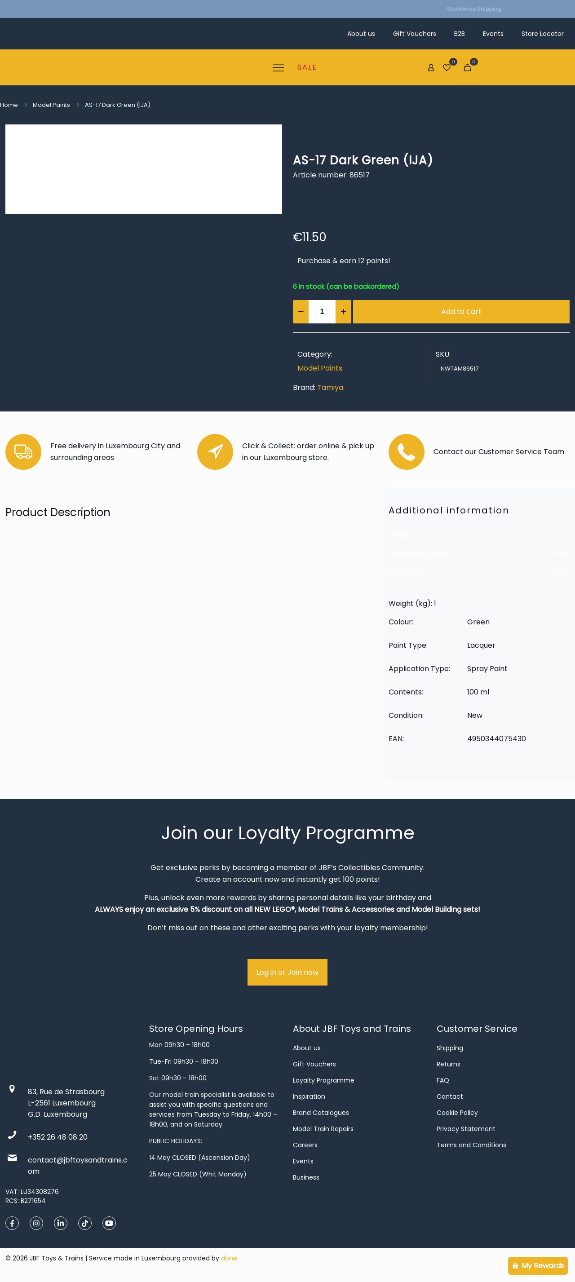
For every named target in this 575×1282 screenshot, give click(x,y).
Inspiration (309, 1096)
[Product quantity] (322, 311)
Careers (305, 1145)
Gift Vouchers (314, 1064)
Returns (448, 1064)
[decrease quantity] (301, 311)
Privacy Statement (466, 1128)
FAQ (443, 1080)
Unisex (558, 553)
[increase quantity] (343, 311)
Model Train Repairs (323, 1128)
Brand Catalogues (321, 1112)
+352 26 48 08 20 (58, 1137)
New (562, 571)
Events (303, 1161)
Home (9, 105)
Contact (450, 1096)
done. (230, 1258)
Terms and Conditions (471, 1145)
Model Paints (51, 105)
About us (307, 1047)
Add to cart (461, 311)
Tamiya (330, 387)
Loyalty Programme (323, 1080)
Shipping (450, 1047)
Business (306, 1177)
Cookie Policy (457, 1112)
